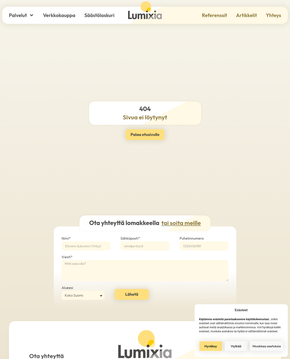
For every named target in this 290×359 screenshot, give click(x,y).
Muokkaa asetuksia (266, 346)
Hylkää (236, 346)
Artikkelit (246, 15)
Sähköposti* (130, 238)
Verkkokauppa (59, 15)
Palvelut (21, 15)
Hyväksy (210, 346)
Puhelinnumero (192, 238)
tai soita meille (181, 223)
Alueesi (67, 288)
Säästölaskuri (99, 15)
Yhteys (273, 15)
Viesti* (67, 257)
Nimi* (66, 238)
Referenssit (214, 15)
